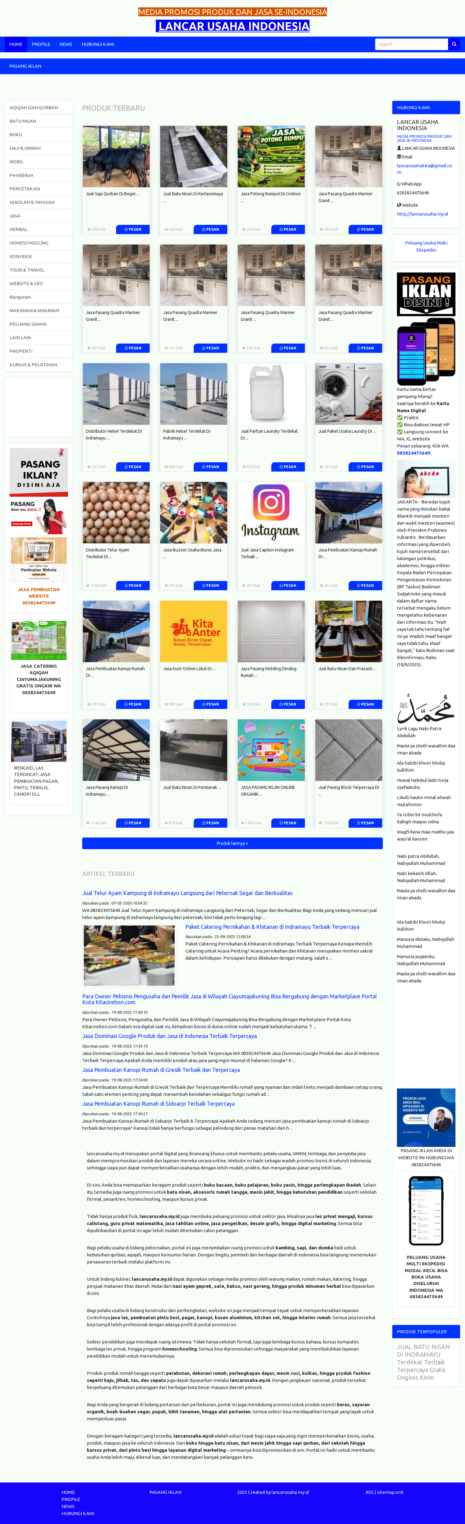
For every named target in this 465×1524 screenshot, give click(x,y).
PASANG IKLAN (25, 66)
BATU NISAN (23, 121)
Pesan (133, 229)
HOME (15, 44)
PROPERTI (21, 351)
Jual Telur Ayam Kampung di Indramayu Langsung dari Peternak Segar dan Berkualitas (187, 893)
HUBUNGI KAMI (98, 44)
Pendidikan (21, 175)
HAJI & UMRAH (25, 148)
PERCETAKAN (25, 188)
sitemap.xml (390, 1492)
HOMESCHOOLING (29, 242)
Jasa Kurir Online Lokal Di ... (189, 668)
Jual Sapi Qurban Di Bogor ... (113, 193)
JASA (15, 215)
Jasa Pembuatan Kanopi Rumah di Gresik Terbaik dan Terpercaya (161, 1070)
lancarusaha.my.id (290, 1492)
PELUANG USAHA (28, 324)
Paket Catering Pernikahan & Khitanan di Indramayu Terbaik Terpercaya (272, 927)
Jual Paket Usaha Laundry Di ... (347, 431)
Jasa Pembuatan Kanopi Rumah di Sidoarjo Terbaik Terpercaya (158, 1103)
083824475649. (414, 453)
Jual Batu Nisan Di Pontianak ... (192, 787)
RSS (370, 1492)
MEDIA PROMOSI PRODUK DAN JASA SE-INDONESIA (424, 138)
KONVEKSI (21, 256)
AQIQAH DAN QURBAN (34, 107)
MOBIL (16, 161)
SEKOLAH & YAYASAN (32, 202)
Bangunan (20, 297)
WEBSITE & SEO (26, 283)
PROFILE (41, 44)
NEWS (65, 44)
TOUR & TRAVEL (27, 270)
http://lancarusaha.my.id (422, 214)
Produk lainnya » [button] (232, 843)
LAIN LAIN (20, 337)
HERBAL (18, 229)
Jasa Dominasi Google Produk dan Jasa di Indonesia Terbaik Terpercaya (169, 1036)
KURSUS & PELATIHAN (33, 364)
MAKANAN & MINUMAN (34, 310)
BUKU (16, 134)
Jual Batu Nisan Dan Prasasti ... (347, 668)
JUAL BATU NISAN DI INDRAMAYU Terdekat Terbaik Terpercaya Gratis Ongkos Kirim (423, 1362)
